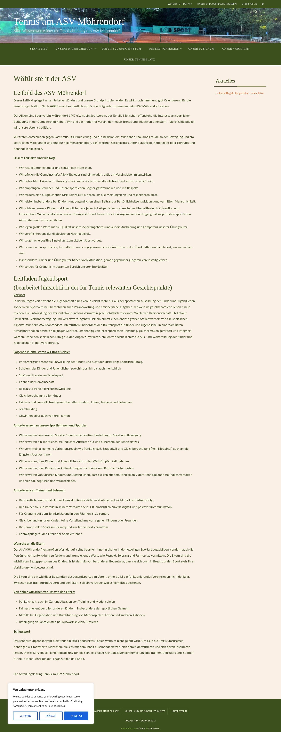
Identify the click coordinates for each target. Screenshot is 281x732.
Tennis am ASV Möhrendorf (69, 21)
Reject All (51, 715)
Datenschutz (148, 720)
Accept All (76, 715)
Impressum (132, 720)
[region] (51, 703)
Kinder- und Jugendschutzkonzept (217, 4)
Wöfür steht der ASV (180, 4)
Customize (25, 715)
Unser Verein (249, 4)
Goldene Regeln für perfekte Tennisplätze (240, 93)
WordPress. (154, 728)
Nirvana (141, 728)
